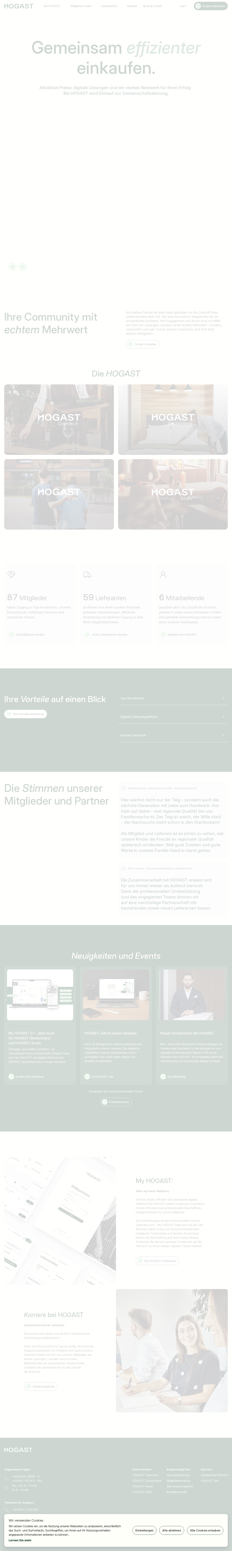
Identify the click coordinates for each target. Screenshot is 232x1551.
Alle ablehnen (171, 1530)
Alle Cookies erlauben (205, 1530)
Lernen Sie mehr (20, 1540)
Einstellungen (144, 1530)
